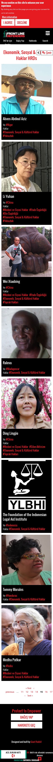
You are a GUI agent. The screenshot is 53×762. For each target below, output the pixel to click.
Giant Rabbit (36, 741)
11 (22, 692)
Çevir (48, 52)
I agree (7, 22)
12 (27, 692)
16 (46, 692)
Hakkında (33, 40)
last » (30, 695)
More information (9, 17)
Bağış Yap (20, 40)
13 (32, 692)
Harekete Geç (26, 725)
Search (45, 40)
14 (36, 692)
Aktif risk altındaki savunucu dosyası (40, 754)
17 (51, 692)
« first (28, 688)
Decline (22, 22)
